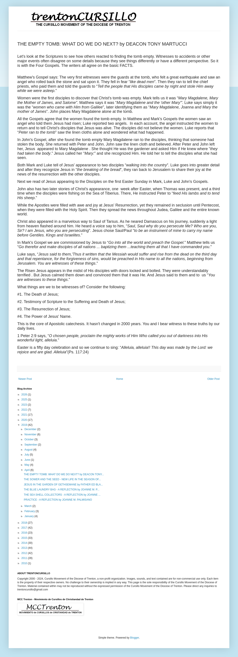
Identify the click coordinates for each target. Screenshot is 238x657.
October (29, 439)
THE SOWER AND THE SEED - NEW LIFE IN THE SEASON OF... (62, 479)
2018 (24, 522)
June (27, 459)
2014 (24, 542)
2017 (24, 527)
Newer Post (25, 378)
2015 (24, 537)
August (28, 449)
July (27, 454)
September (31, 444)
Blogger (134, 637)
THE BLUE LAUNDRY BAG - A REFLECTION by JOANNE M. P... (61, 489)
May (27, 464)
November (30, 434)
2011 (24, 558)
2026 (24, 394)
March (28, 506)
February (30, 511)
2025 (24, 399)
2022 (24, 409)
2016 (24, 532)
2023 (24, 404)
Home (119, 378)
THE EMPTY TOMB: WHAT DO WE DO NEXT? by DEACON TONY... (64, 474)
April (27, 470)
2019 (24, 424)
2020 (24, 419)
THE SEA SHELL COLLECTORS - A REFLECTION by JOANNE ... (62, 494)
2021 (24, 414)
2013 (24, 547)
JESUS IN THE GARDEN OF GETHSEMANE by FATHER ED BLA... (63, 484)
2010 (24, 563)
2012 (24, 553)
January (29, 516)
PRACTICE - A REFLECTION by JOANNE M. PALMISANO (58, 499)
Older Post (213, 378)
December (30, 429)
